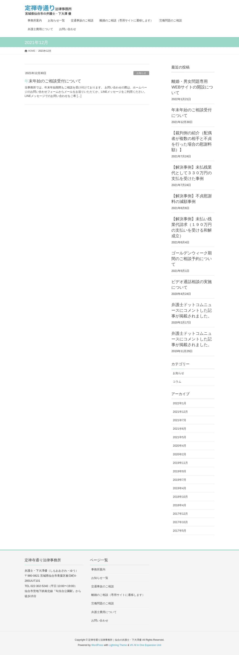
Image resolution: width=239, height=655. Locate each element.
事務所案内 (98, 569)
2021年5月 (179, 437)
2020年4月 (179, 445)
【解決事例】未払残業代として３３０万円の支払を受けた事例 (191, 173)
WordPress (97, 645)
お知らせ (141, 73)
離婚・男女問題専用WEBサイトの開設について (192, 87)
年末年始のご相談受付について (53, 81)
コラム (177, 381)
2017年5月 (179, 530)
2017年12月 (180, 513)
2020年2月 (179, 454)
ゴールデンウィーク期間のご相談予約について (191, 259)
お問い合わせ (99, 620)
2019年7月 (179, 479)
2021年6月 (179, 428)
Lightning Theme (118, 645)
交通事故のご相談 (102, 586)
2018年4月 (179, 505)
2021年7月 (179, 420)
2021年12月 (180, 411)
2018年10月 (180, 496)
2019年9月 (179, 471)
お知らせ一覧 (99, 577)
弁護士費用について (104, 612)
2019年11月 (180, 462)
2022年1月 (179, 403)
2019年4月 (179, 488)
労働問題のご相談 (102, 603)
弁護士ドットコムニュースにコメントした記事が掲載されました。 (191, 310)
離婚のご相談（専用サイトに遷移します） (118, 594)
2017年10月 (180, 522)
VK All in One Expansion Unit (145, 645)
